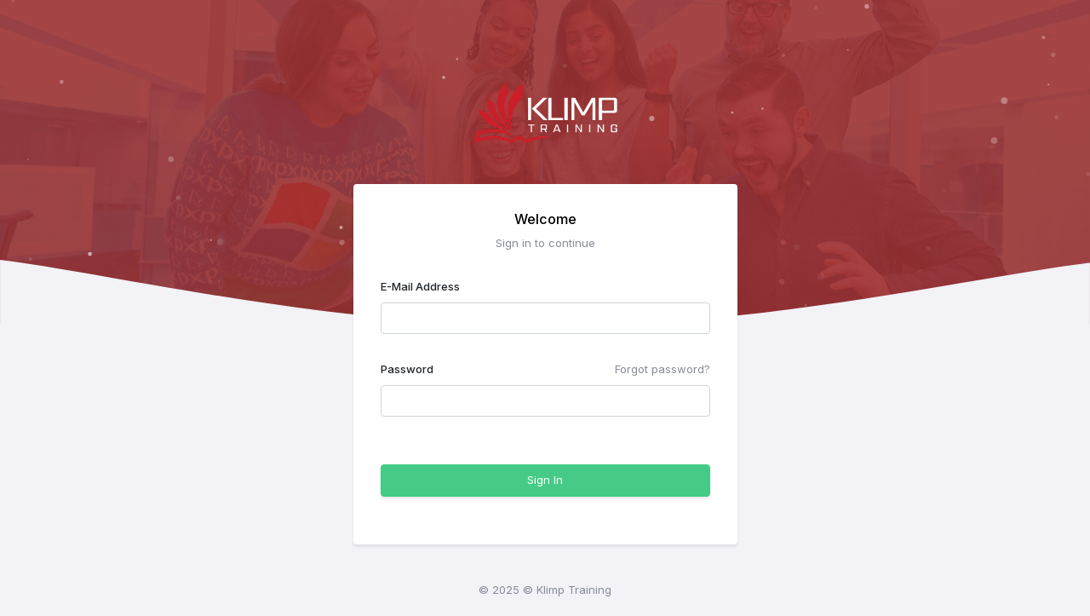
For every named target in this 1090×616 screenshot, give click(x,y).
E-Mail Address (420, 286)
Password (407, 369)
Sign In (545, 479)
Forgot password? (662, 369)
